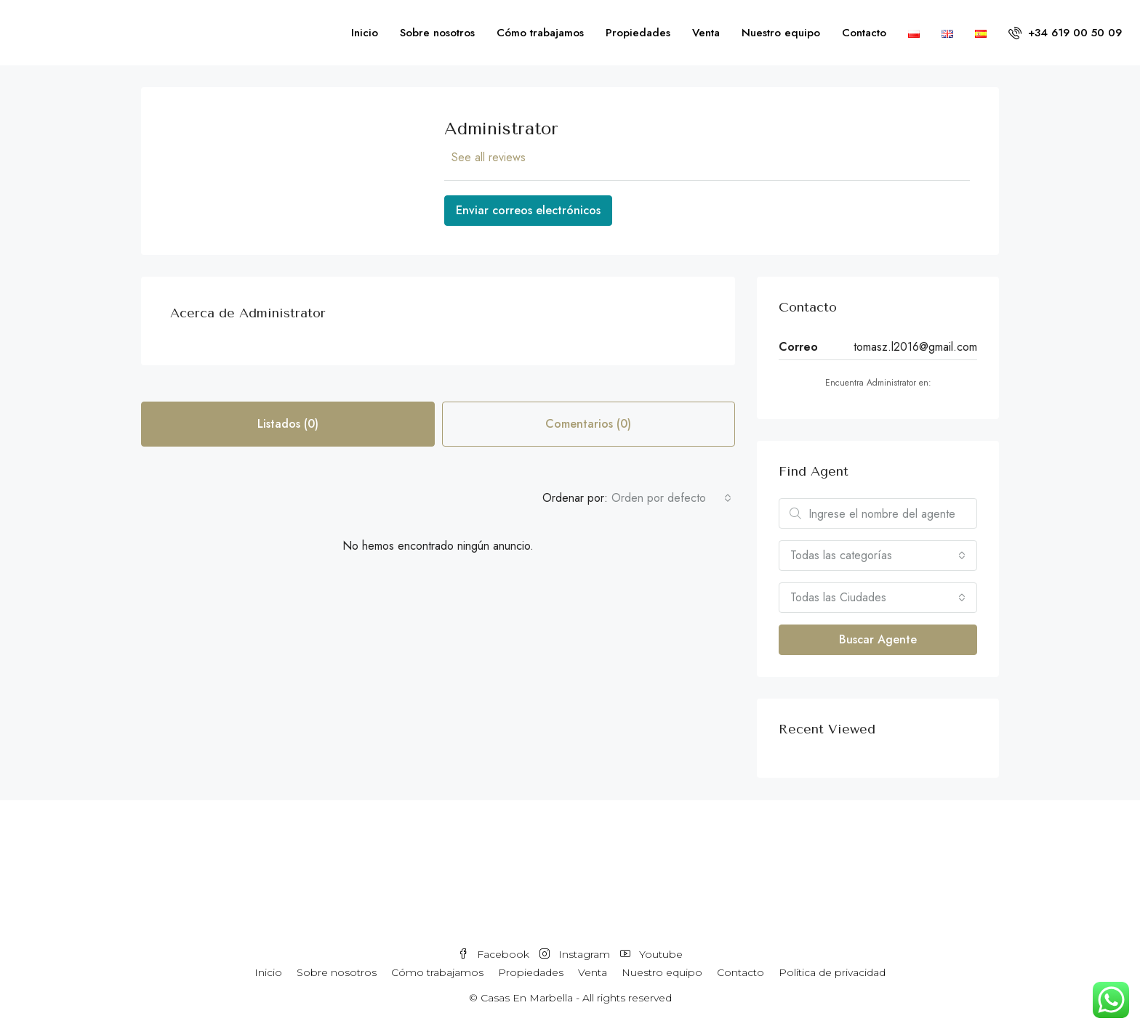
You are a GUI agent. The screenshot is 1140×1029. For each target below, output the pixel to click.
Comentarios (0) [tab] (588, 423)
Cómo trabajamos (540, 33)
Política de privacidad (832, 972)
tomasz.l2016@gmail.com (915, 346)
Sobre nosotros (437, 33)
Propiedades (638, 33)
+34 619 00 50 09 (1065, 33)
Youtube (651, 954)
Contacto (864, 33)
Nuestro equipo (781, 33)
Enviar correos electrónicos (528, 210)
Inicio (364, 33)
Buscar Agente (878, 639)
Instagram (576, 954)
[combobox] (671, 498)
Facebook (495, 954)
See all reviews (488, 157)
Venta (706, 33)
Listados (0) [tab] (287, 423)
